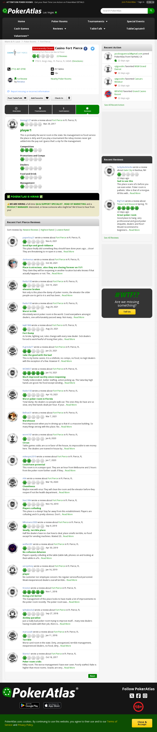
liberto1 (12, 658)
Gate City (127, 170)
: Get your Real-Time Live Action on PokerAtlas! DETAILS (58, 2)
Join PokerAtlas (129, 2)
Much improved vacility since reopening (44, 377)
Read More (69, 251)
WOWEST (12, 373)
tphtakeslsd (12, 614)
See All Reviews (111, 237)
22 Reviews (62, 56)
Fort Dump (28, 333)
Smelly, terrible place (34, 530)
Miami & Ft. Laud (12, 41)
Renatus (10, 80)
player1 (25, 130)
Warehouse (29, 420)
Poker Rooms (59, 21)
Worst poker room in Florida (38, 398)
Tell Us (127, 311)
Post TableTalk (15, 98)
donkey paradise (32, 617)
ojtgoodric (108, 69)
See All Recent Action (114, 104)
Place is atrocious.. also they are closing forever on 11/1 (53, 267)
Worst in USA (29, 311)
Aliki (12, 482)
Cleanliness (29, 486)
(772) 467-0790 (18, 69)
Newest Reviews (30, 229)
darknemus (12, 263)
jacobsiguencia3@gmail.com (108, 56)
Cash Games (21, 28)
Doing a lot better (32, 595)
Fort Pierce (45, 41)
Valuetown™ (21, 35)
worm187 (12, 439)
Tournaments (96, 21)
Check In (59, 98)
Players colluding (32, 508)
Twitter (93, 49)
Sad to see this (125, 181)
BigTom (109, 205)
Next (92, 676)
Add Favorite (37, 98)
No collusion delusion (34, 552)
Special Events (136, 21)
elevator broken (31, 289)
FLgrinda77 (12, 351)
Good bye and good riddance (38, 245)
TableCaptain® (135, 28)
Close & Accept (142, 723)
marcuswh (12, 636)
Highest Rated (47, 229)
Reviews (58, 28)
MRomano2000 (12, 526)
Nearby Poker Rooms (61, 78)
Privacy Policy (25, 724)
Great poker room (126, 215)
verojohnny (12, 570)
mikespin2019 (12, 460)
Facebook (85, 49)
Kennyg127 (12, 124)
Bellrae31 (12, 417)
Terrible (27, 639)
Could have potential (34, 464)
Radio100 (12, 285)
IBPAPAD (108, 94)
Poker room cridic (32, 661)
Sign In (141, 2)
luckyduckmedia (109, 171)
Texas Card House (126, 204)
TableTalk (96, 28)
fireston (12, 592)
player (26, 574)
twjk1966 (12, 329)
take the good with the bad (37, 355)
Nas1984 (12, 504)
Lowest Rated (62, 229)
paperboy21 (12, 241)
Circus (26, 442)
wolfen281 (12, 548)
